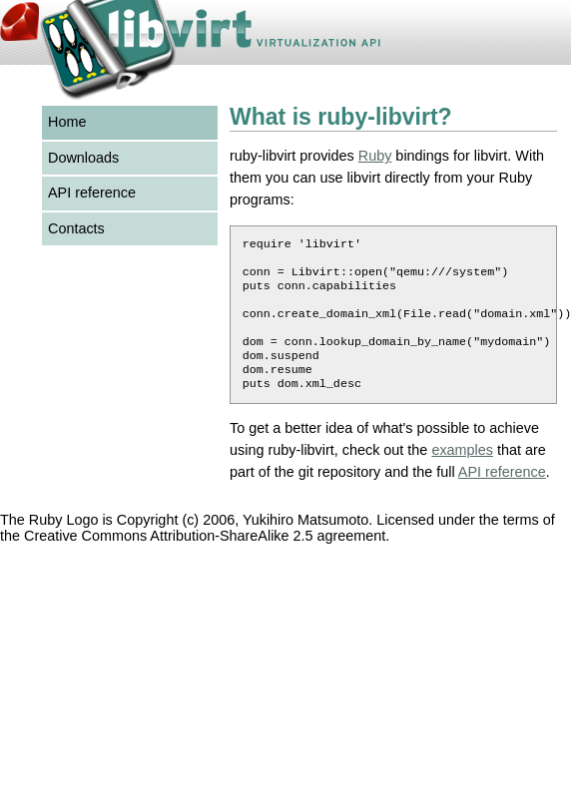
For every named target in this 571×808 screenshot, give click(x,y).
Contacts (76, 228)
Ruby (375, 156)
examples (462, 472)
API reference (92, 193)
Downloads (83, 158)
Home (67, 122)
